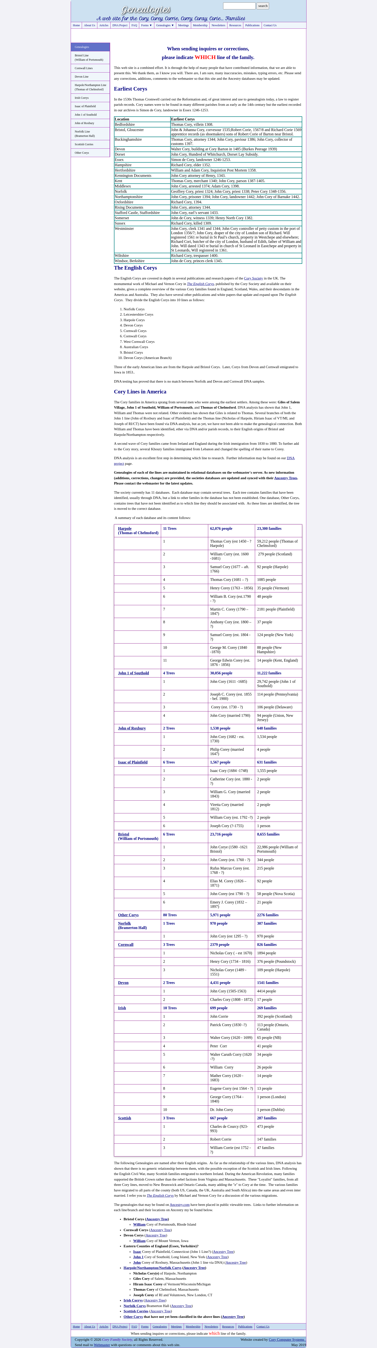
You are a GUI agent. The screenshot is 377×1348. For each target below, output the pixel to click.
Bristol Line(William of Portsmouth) (89, 57)
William (139, 1224)
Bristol (123, 834)
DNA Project (120, 25)
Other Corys (82, 152)
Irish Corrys (82, 98)
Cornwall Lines (84, 68)
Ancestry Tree (157, 1219)
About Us (89, 25)
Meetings (183, 25)
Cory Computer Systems (287, 1339)
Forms (145, 1326)
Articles (103, 25)
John (137, 1262)
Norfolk (124, 923)
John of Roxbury (84, 123)
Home (76, 25)
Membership (200, 25)
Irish (122, 1008)
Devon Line (81, 76)
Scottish (124, 1118)
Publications (252, 25)
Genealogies (82, 47)
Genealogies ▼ (165, 25)
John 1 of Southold (86, 114)
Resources (235, 25)
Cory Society (253, 278)
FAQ (134, 25)
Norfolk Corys (135, 1306)
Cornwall (125, 945)
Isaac (137, 1252)
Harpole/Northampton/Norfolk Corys (152, 1268)
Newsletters (218, 25)
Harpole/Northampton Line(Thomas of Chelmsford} (90, 87)
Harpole (125, 528)
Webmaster (102, 1345)
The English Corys (200, 284)
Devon (123, 983)
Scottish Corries (84, 144)
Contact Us (270, 25)
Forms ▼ (146, 25)
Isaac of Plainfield (85, 106)
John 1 (138, 1257)
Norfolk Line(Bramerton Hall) (85, 134)
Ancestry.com (180, 1205)
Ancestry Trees (285, 478)
